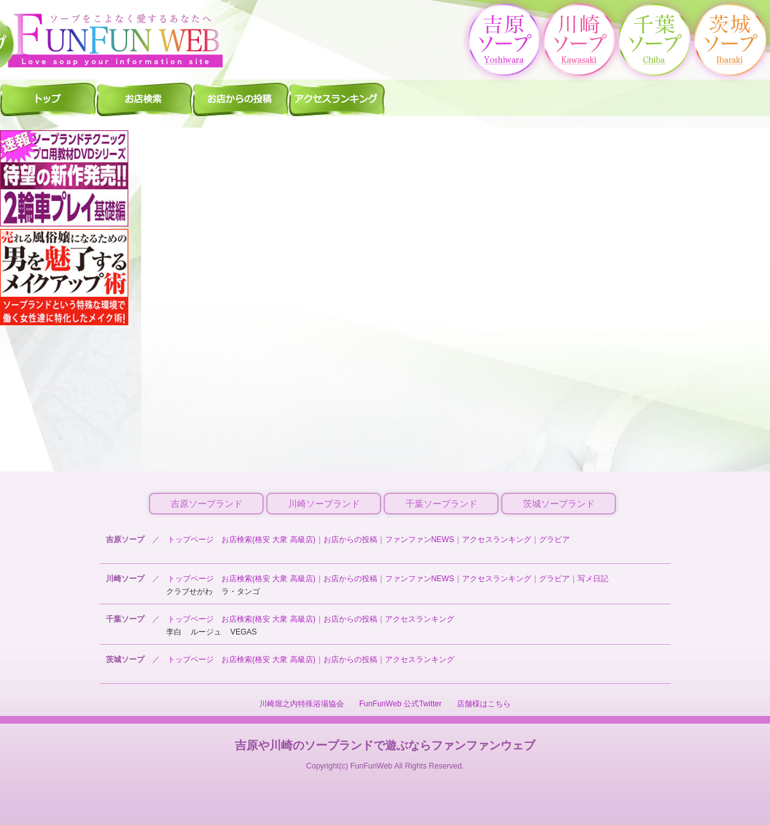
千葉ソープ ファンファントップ (48, 98)
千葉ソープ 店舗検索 (144, 98)
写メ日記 (593, 578)
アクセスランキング (496, 539)
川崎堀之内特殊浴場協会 (301, 703)
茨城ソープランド (559, 503)
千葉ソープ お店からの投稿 (241, 98)
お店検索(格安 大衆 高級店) (268, 539)
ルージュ (206, 631)
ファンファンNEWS (419, 539)
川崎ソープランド (324, 503)
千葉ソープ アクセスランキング (337, 98)
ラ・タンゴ (240, 591)
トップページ (190, 539)
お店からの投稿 (350, 539)
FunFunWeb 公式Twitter (400, 703)
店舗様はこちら (484, 703)
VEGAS (243, 631)
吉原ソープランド (207, 503)
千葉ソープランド (441, 503)
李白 (174, 631)
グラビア (554, 539)
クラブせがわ (189, 591)
